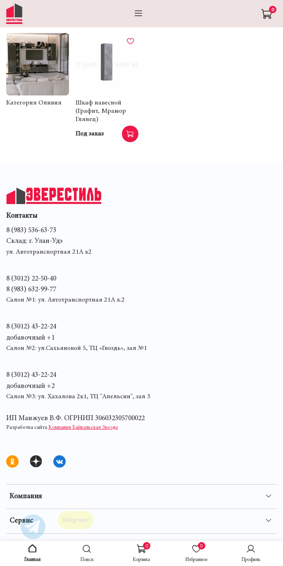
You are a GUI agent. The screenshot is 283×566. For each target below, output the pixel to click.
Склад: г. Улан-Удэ (34, 241)
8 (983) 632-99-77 (31, 289)
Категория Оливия (34, 103)
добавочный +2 (30, 386)
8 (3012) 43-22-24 (31, 327)
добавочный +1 (30, 338)
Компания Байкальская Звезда (83, 427)
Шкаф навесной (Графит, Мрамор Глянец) (101, 111)
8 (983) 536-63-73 (31, 230)
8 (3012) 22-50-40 (31, 279)
